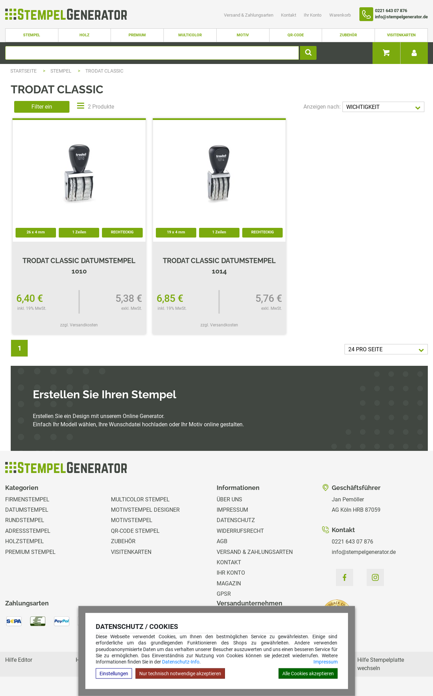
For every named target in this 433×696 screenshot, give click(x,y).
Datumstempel (26, 510)
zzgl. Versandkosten (79, 325)
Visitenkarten (401, 35)
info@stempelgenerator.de (364, 552)
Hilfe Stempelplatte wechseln (380, 664)
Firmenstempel (27, 499)
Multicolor (190, 35)
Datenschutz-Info (180, 662)
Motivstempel (131, 520)
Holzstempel (24, 541)
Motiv (243, 35)
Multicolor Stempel (140, 499)
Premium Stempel (30, 552)
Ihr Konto (313, 15)
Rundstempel (24, 520)
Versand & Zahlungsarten (249, 15)
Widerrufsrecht (240, 531)
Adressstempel (27, 531)
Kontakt (289, 15)
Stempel (31, 35)
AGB (222, 541)
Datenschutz (236, 520)
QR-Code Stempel (135, 531)
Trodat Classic (104, 71)
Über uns (229, 499)
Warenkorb (340, 15)
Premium (137, 35)
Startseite (23, 71)
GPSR (224, 594)
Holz (84, 35)
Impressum (325, 662)
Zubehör (348, 35)
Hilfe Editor (18, 660)
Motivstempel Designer (145, 510)
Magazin (229, 583)
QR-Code (296, 35)
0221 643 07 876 (352, 541)
